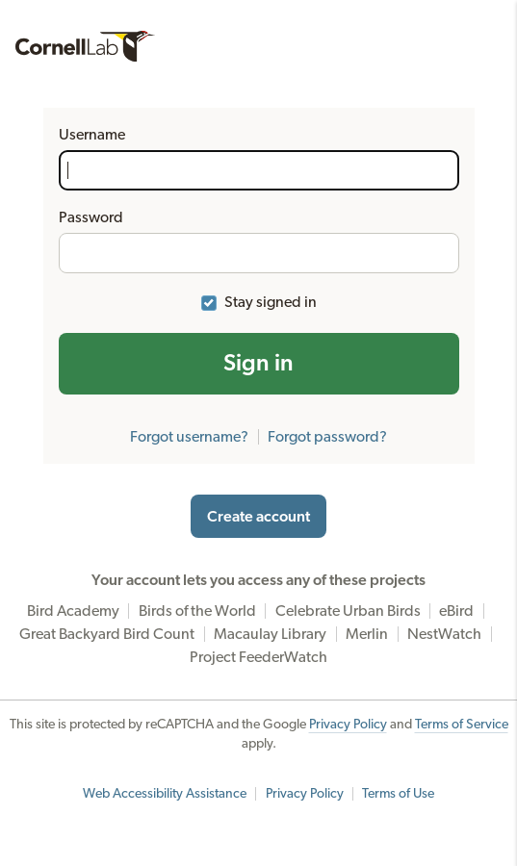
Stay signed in (270, 302)
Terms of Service (461, 724)
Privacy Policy (348, 724)
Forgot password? (327, 437)
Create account (258, 516)
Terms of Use (398, 794)
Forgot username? (189, 437)
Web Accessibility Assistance (164, 794)
